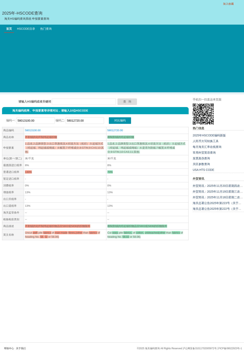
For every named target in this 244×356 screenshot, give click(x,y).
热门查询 (46, 28)
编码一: (11, 120)
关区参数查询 (201, 164)
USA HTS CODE (203, 169)
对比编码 (120, 120)
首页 (9, 28)
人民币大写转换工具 (206, 141)
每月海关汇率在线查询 (207, 146)
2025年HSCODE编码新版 (209, 135)
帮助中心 (9, 348)
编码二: (60, 120)
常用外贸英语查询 (204, 152)
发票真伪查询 (201, 158)
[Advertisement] (122, 63)
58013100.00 (33, 130)
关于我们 (21, 348)
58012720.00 (115, 130)
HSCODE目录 (26, 28)
